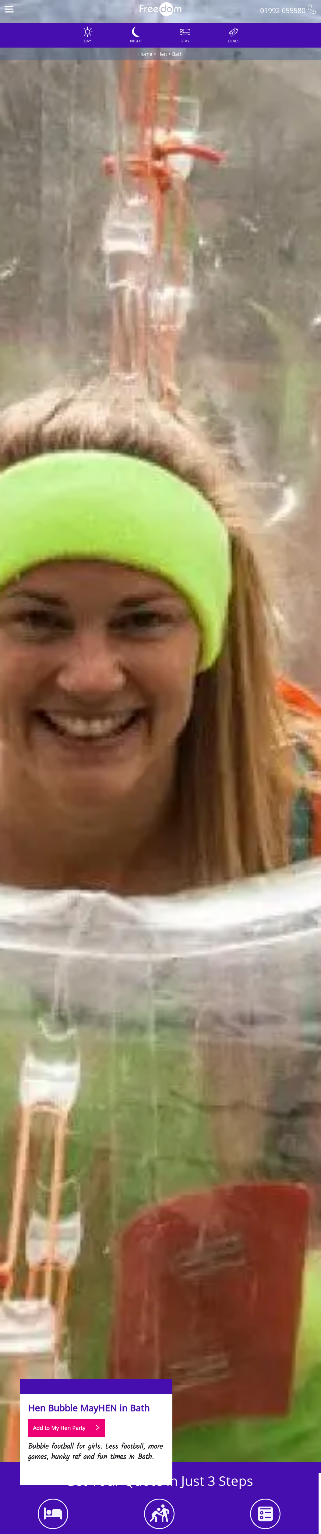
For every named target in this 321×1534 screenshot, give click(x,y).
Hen (162, 54)
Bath (177, 54)
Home (145, 54)
